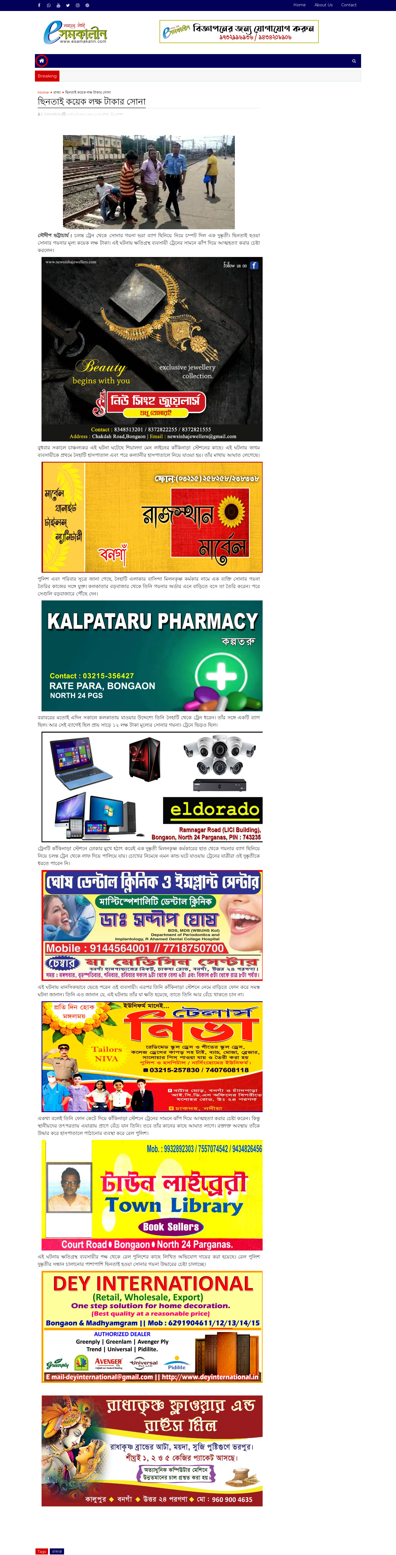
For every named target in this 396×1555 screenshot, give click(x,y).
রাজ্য (59, 92)
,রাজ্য (121, 114)
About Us (321, 4)
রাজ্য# (59, 1524)
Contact (346, 4)
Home (297, 4)
